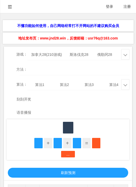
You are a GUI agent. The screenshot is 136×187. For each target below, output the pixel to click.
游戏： (21, 54)
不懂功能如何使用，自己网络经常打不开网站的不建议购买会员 (68, 26)
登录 (109, 6)
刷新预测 (68, 173)
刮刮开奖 (24, 99)
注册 (127, 6)
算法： (21, 84)
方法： (21, 69)
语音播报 (24, 112)
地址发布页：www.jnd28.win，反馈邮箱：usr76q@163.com (68, 38)
